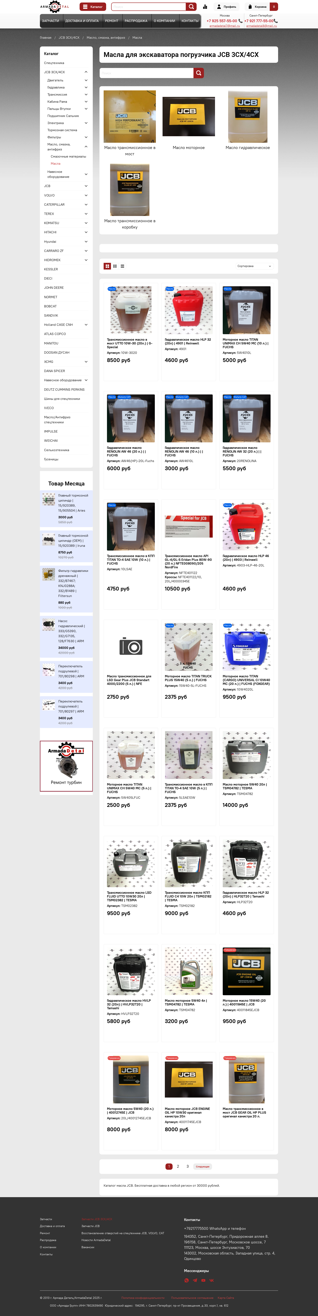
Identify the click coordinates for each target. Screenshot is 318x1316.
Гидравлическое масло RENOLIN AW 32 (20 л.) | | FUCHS (242, 451)
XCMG (48, 361)
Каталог (93, 7)
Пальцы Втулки (59, 109)
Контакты (190, 21)
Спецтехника (54, 63)
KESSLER (51, 269)
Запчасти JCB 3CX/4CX (96, 1219)
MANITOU (51, 343)
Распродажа (136, 21)
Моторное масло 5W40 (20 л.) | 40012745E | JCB (130, 1110)
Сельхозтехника (56, 450)
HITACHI (50, 232)
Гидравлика (56, 87)
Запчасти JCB (90, 1226)
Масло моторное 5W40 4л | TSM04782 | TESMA (186, 1002)
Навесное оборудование (58, 174)
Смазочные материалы (68, 156)
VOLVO (49, 195)
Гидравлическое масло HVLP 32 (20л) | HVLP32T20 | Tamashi (129, 1004)
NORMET (50, 297)
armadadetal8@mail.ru (261, 26)
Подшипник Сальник (63, 116)
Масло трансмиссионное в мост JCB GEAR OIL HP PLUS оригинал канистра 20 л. (244, 1112)
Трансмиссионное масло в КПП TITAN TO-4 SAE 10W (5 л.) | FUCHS (188, 788)
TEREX (49, 214)
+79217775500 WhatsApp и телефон (215, 1228)
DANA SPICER (54, 371)
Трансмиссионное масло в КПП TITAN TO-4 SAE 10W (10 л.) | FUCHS (131, 559)
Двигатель (55, 80)
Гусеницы (51, 459)
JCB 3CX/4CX (69, 37)
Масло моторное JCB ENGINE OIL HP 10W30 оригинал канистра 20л (187, 1112)
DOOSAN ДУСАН (56, 352)
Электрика (55, 123)
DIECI (48, 278)
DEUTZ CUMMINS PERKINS (64, 389)
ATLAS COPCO (55, 334)
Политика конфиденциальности (145, 1298)
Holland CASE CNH (58, 324)
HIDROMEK (52, 260)
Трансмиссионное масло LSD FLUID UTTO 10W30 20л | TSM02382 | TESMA (129, 896)
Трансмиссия (57, 94)
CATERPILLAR (54, 204)
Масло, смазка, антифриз (106, 37)
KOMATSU (51, 223)
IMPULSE (51, 431)
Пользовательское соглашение (194, 1298)
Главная (45, 37)
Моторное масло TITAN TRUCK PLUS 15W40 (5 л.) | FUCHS (188, 678)
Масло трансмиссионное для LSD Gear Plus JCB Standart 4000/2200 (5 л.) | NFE (129, 680)
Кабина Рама (57, 101)
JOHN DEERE (54, 287)
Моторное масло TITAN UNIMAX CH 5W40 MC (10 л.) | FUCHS (245, 343)
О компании (164, 21)
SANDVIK (51, 315)
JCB (47, 186)
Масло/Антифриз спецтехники (57, 419)
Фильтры (54, 137)
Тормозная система (62, 130)
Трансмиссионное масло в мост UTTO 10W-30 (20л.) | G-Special (129, 343)
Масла (55, 163)
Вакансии (87, 1247)
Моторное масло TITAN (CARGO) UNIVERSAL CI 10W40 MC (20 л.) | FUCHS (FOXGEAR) (246, 680)
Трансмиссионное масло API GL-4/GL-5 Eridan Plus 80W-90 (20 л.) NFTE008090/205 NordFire (188, 561)
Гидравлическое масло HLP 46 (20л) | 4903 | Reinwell (246, 558)
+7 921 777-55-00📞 (261, 20)
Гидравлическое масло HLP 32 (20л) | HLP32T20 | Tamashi (246, 894)
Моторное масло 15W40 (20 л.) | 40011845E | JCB (244, 1002)
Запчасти (50, 21)
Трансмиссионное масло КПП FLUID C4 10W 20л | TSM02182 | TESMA (188, 896)
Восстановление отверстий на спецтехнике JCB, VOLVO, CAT (122, 1233)
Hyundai (50, 241)
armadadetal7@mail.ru (225, 26)
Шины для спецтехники (62, 399)
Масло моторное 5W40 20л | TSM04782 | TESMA (245, 786)
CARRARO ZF (54, 251)
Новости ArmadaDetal (96, 1240)
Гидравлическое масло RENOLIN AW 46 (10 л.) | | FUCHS (184, 451)
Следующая (202, 1166)
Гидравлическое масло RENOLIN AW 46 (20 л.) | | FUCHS (126, 451)
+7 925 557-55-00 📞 (225, 20)
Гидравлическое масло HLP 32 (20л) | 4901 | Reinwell (188, 341)
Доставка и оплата (82, 21)
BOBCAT (50, 306)
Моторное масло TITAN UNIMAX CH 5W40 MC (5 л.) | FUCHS (129, 788)
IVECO (49, 408)
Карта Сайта (226, 1298)
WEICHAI (51, 440)
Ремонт (111, 21)
